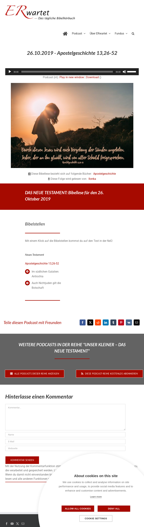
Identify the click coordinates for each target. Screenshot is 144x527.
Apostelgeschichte (104, 173)
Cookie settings (96, 518)
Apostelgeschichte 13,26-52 (42, 263)
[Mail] (23, 523)
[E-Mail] (137, 322)
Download (92, 77)
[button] (133, 32)
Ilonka (92, 178)
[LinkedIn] (106, 322)
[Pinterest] (121, 322)
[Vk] (129, 322)
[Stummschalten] (124, 71)
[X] (90, 322)
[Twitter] (17, 523)
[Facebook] (82, 322)
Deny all (113, 508)
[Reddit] (98, 322)
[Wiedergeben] (10, 71)
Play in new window (71, 77)
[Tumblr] (113, 322)
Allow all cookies (78, 508)
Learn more (96, 496)
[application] (72, 71)
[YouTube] (12, 523)
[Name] (65, 434)
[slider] (67, 72)
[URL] (65, 448)
